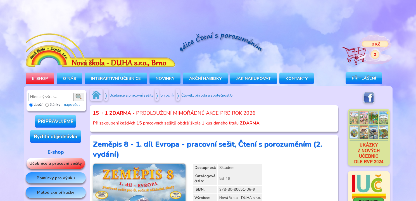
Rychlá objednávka (55, 136)
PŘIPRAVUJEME (55, 121)
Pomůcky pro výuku (56, 178)
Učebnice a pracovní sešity (55, 163)
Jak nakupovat (253, 78)
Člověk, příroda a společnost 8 (206, 95)
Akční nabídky (205, 78)
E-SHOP (40, 78)
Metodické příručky (55, 192)
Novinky (165, 78)
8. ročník (167, 95)
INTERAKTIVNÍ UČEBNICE (116, 78)
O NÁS (69, 78)
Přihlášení (364, 78)
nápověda (72, 104)
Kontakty (297, 78)
